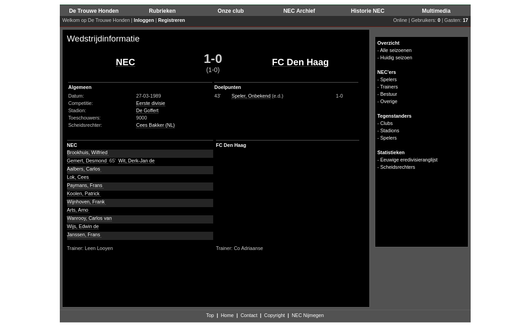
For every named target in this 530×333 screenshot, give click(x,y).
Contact (249, 315)
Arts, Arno (78, 210)
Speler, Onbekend (250, 96)
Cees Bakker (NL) (155, 125)
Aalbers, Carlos (84, 169)
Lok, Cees (78, 177)
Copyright (274, 315)
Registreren (171, 20)
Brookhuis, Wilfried (88, 152)
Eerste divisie (150, 103)
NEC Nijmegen (308, 315)
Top (210, 315)
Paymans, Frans (85, 185)
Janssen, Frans (84, 234)
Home (227, 315)
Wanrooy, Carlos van (89, 218)
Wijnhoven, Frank (86, 201)
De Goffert (147, 110)
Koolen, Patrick (84, 193)
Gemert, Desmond (87, 160)
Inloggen (144, 20)
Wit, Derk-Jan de (136, 160)
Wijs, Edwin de (83, 226)
